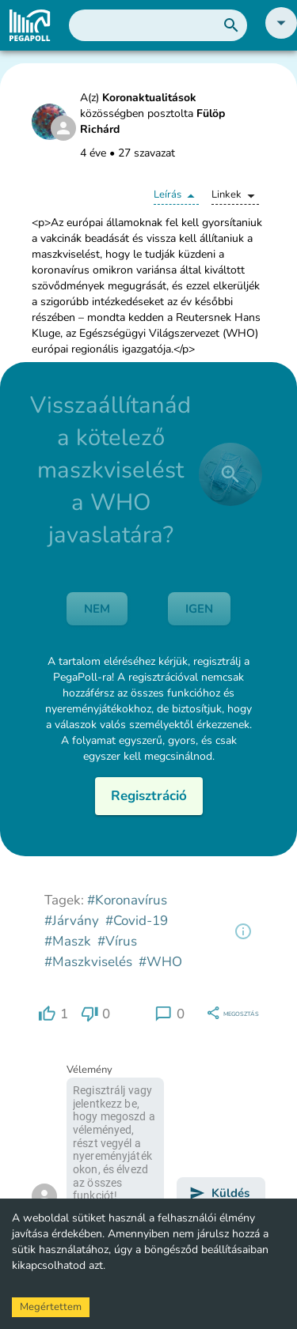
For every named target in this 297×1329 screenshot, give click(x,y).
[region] (243, 931)
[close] (230, 474)
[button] (281, 35)
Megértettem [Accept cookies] (51, 1307)
